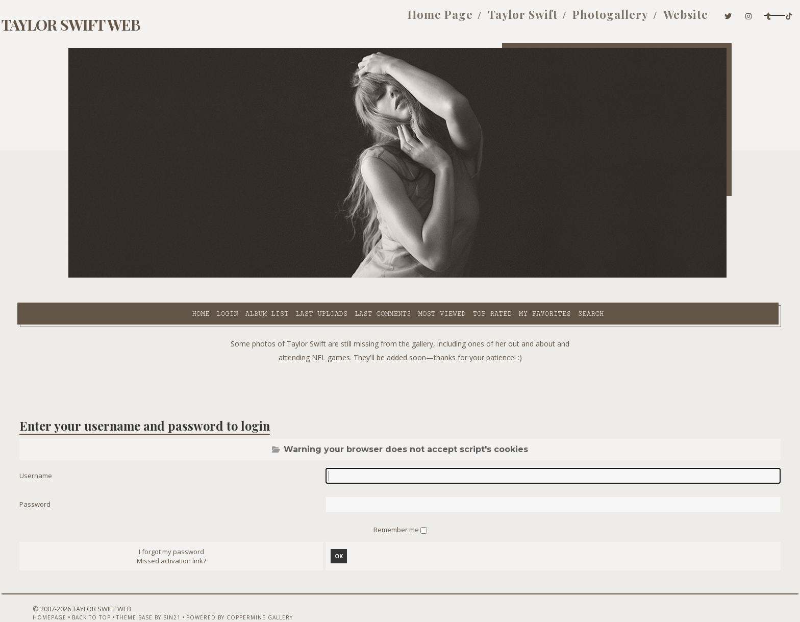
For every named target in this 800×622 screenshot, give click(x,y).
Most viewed (352, 276)
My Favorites (455, 276)
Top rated (402, 276)
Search (501, 276)
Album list (177, 276)
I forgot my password (202, 529)
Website (578, 19)
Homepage (85, 595)
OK (349, 533)
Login (137, 276)
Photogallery (503, 19)
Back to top (127, 595)
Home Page (333, 19)
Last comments (293, 276)
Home (110, 276)
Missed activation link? (202, 538)
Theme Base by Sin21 (184, 595)
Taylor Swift (416, 19)
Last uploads (232, 276)
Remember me (396, 506)
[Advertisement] (400, 362)
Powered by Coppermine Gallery (275, 595)
